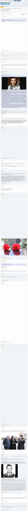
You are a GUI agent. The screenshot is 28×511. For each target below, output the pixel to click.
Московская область (5, 447)
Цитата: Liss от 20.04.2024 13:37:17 (6, 19)
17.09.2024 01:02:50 (3, 191)
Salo (2, 16)
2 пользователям (3, 340)
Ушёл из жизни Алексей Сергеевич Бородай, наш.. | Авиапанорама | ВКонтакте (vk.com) (12, 123)
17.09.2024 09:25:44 (3, 199)
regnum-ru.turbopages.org (4, 443)
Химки (2, 447)
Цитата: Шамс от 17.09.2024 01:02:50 (6, 266)
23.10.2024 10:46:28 (3, 345)
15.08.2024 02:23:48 (3, 121)
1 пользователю (2, 129)
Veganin (2, 76)
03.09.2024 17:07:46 (3, 133)
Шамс (2, 120)
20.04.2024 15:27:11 (3, 17)
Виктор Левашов (3, 263)
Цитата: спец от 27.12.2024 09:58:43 (6, 501)
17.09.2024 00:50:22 (3, 176)
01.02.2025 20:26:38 (3, 499)
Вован (2, 498)
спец (2, 276)
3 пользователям (3, 114)
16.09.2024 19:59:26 (3, 166)
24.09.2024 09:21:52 (3, 286)
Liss (1, 66)
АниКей (2, 285)
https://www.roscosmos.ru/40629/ (5, 79)
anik (1, 57)
